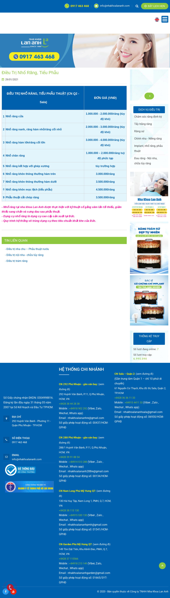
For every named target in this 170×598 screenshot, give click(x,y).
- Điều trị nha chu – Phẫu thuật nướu (27, 249)
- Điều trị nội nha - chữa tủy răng (24, 255)
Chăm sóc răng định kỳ (148, 116)
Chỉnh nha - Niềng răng (148, 138)
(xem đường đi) (101, 544)
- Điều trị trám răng (16, 261)
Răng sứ (139, 131)
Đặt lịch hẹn (154, 6)
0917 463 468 (77, 6)
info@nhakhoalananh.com (112, 5)
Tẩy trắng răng (143, 124)
